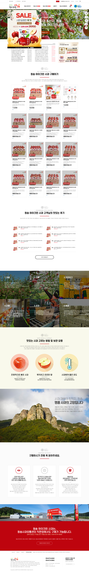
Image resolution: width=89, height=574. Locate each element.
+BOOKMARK (11, 1)
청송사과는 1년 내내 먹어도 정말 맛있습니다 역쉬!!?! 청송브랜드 (64, 226)
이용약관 (17, 552)
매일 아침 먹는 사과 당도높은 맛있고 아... (42, 58)
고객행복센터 (19, 1)
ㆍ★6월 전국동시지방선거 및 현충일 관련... (18, 56)
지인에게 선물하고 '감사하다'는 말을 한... (42, 53)
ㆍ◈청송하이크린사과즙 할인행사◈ (17, 59)
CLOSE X (32, 47)
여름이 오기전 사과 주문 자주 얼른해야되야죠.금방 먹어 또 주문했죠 (65, 233)
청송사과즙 (46, 6)
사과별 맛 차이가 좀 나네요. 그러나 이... (41, 55)
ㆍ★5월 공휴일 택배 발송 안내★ (16, 60)
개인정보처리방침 (29, 552)
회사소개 (13, 552)
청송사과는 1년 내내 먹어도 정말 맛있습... (42, 47)
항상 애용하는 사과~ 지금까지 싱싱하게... (42, 59)
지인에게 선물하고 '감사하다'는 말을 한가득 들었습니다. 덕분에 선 (64, 240)
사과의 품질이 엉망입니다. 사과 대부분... (42, 56)
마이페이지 (72, 1)
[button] (43, 36)
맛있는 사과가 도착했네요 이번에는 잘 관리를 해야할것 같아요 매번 (31, 240)
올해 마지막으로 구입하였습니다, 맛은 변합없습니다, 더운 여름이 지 (32, 226)
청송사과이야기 (27, 6)
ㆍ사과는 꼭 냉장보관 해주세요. (16, 55)
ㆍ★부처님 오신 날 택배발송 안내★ (17, 58)
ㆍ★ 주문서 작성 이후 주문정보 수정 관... (18, 49)
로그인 (58, 1)
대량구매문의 (24, 1)
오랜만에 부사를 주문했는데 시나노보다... (42, 49)
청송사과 (36, 6)
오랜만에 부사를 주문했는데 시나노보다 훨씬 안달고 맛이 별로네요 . (31, 233)
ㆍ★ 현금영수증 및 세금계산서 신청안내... (18, 50)
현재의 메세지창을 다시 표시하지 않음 (22, 47)
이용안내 (22, 552)
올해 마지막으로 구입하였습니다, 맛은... (42, 46)
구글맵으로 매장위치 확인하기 (44, 543)
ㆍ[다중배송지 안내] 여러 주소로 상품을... (18, 52)
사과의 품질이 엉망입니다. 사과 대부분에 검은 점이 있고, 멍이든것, (64, 247)
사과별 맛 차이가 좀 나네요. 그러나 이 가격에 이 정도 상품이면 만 (31, 247)
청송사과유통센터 (63, 6)
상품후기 (55, 6)
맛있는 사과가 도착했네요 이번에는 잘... (41, 52)
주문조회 (76, 1)
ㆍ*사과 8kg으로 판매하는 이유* (16, 53)
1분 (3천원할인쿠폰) (65, 1)
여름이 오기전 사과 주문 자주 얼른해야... (42, 50)
